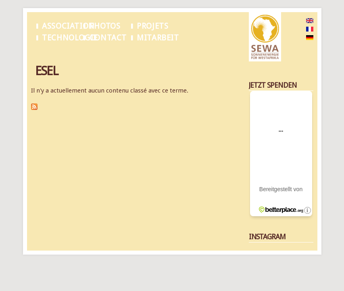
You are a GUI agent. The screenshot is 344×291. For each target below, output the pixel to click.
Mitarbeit (158, 37)
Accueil (42, 56)
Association (68, 26)
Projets (152, 26)
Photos (105, 26)
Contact (108, 37)
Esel (61, 56)
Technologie (69, 37)
